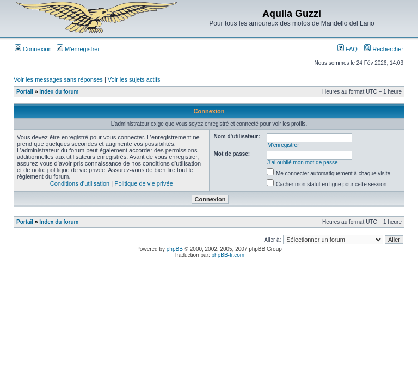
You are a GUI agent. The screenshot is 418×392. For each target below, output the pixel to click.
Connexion (33, 49)
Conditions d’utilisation (79, 183)
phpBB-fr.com (228, 255)
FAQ (347, 49)
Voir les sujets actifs (134, 79)
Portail (24, 92)
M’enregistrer (78, 49)
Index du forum (58, 92)
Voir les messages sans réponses (58, 79)
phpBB (175, 249)
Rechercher (383, 49)
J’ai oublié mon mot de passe (302, 163)
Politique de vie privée (143, 183)
